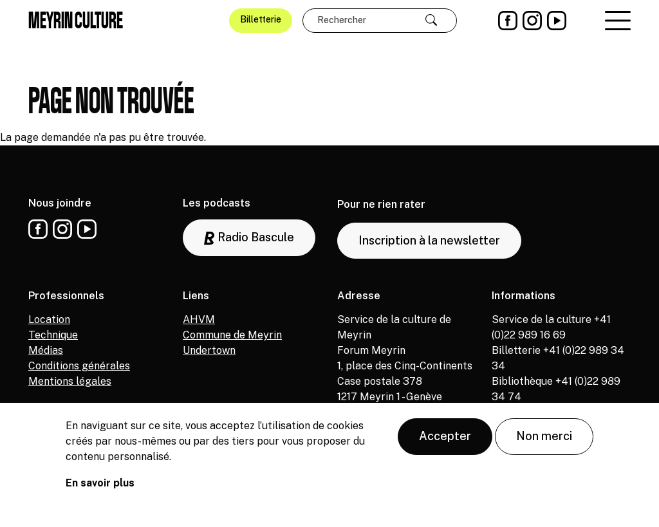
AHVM (199, 319)
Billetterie (260, 19)
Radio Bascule (249, 237)
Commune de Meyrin (232, 335)
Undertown (209, 350)
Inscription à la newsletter (429, 240)
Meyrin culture (75, 20)
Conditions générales (79, 366)
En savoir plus (100, 487)
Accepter (445, 440)
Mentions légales (69, 381)
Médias (45, 350)
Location (49, 319)
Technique (53, 335)
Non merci (544, 440)
